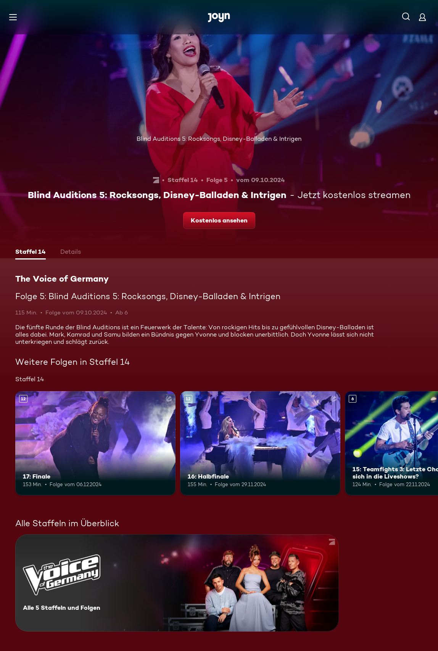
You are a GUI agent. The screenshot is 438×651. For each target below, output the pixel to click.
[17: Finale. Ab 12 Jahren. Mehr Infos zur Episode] (95, 443)
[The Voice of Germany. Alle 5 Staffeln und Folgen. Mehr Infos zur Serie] (177, 583)
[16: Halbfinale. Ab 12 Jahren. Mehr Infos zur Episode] (260, 443)
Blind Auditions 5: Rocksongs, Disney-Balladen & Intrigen (219, 138)
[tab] (30, 252)
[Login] (422, 17)
